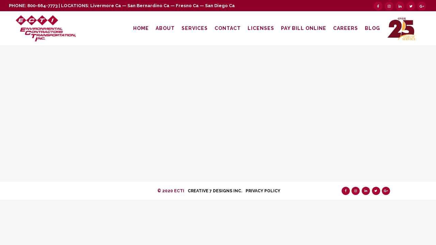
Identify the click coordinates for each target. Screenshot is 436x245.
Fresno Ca (187, 5)
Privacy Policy (263, 191)
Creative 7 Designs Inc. (215, 191)
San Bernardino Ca (148, 5)
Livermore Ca (105, 5)
